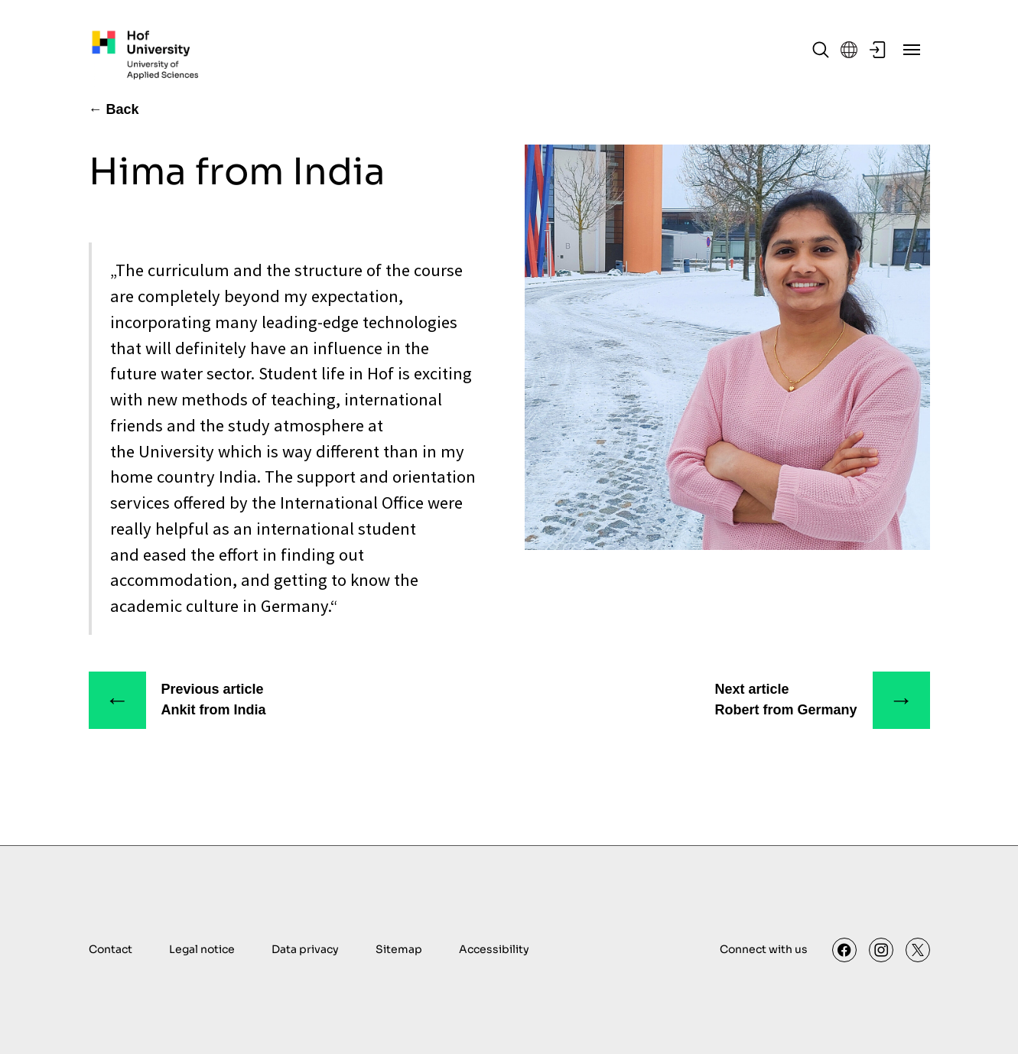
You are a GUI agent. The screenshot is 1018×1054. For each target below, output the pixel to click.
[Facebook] (844, 950)
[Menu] (911, 50)
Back (122, 109)
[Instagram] (881, 950)
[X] (918, 950)
